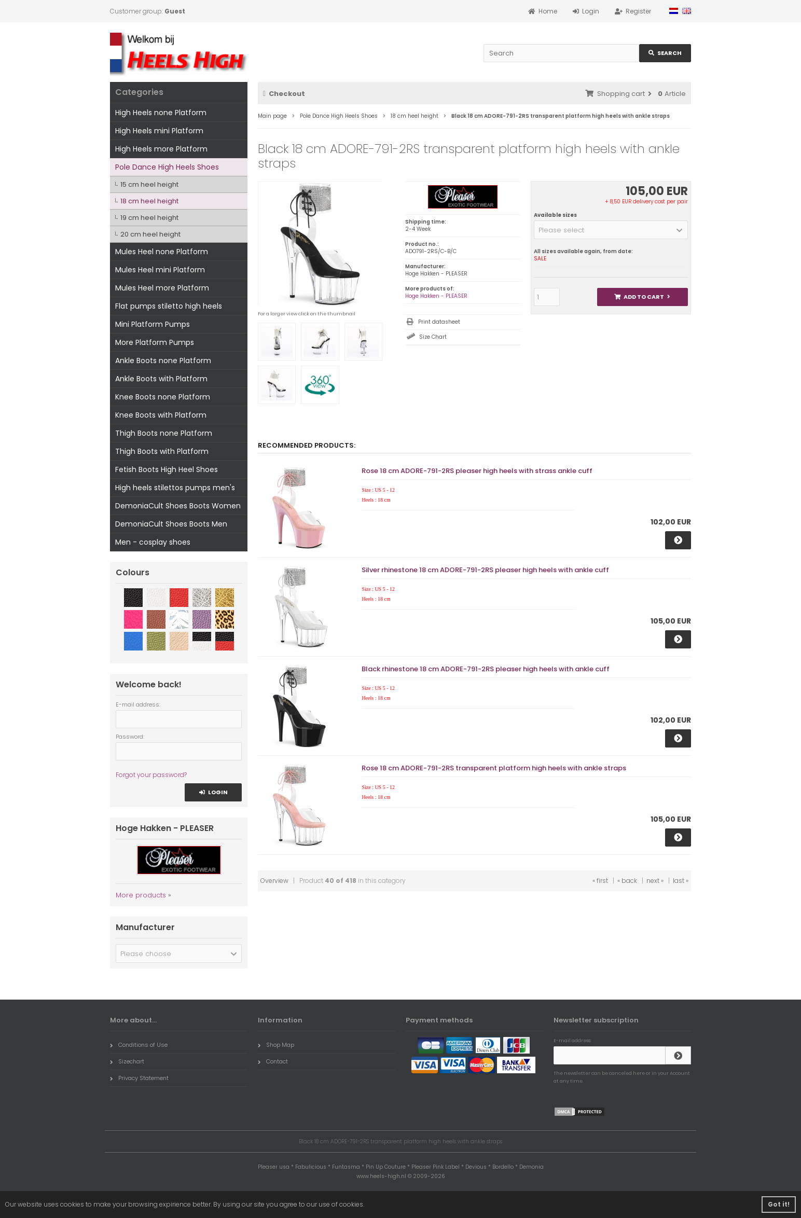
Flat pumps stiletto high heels (168, 306)
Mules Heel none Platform (161, 251)
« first (600, 880)
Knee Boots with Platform (160, 415)
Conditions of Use (139, 1045)
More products (141, 895)
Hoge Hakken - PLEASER (436, 296)
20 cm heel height (150, 234)
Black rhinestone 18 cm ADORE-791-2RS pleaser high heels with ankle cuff (486, 669)
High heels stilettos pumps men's (175, 487)
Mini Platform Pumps (152, 324)
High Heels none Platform (160, 112)
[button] (611, 229)
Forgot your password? (151, 774)
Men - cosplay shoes (152, 542)
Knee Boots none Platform (162, 397)
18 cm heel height (149, 201)
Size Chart (433, 337)
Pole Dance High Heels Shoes (167, 167)
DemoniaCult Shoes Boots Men (171, 524)
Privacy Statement (139, 1078)
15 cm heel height (149, 184)
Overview (274, 880)
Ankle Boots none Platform (163, 360)
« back (627, 880)
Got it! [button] (779, 1204)
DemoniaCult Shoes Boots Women (178, 506)
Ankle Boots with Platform (161, 378)
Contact (273, 1061)
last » (680, 880)
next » (655, 880)
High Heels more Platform (161, 149)
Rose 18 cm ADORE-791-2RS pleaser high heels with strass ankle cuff (477, 471)
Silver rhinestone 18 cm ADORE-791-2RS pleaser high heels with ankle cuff (485, 570)
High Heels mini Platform (159, 131)
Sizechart (127, 1061)
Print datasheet (439, 322)
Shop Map (276, 1045)
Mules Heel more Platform (162, 288)
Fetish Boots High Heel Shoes (166, 469)
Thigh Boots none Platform (163, 433)
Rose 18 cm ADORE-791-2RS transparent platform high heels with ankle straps (494, 768)
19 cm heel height (149, 218)
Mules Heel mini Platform (160, 270)
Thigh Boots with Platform (162, 451)
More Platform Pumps (154, 342)
